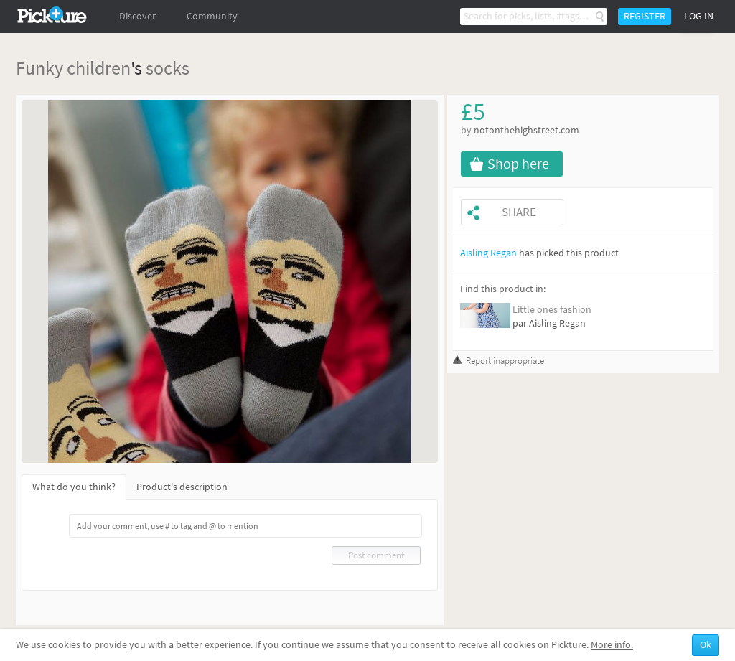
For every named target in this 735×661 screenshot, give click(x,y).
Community (212, 16)
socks (167, 67)
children (99, 67)
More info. (612, 645)
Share (519, 212)
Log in (698, 16)
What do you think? (74, 487)
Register (644, 16)
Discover (137, 16)
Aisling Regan (488, 253)
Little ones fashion (551, 310)
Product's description (182, 487)
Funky (39, 67)
